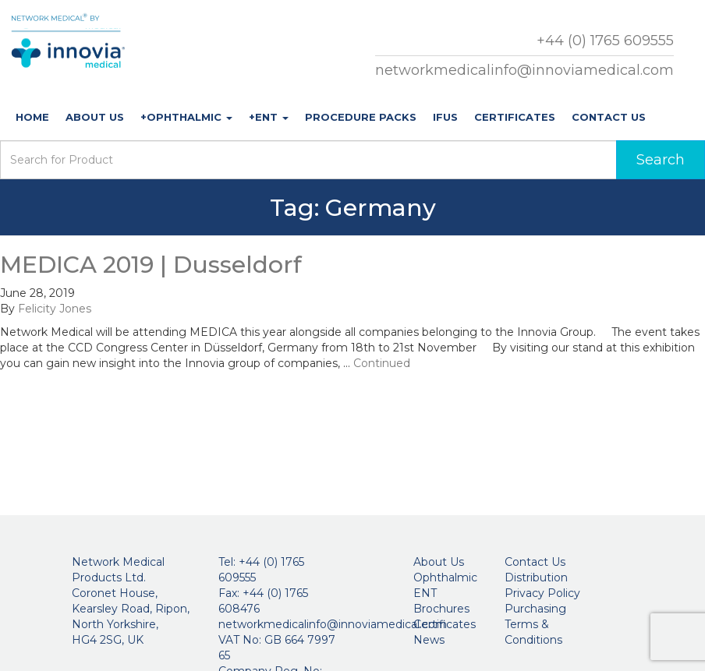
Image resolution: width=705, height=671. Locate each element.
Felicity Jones (54, 309)
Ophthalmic (445, 577)
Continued (381, 363)
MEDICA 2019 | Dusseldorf (151, 264)
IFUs (445, 117)
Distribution (536, 577)
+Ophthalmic (186, 117)
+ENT (269, 117)
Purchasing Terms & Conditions (535, 624)
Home (32, 117)
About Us (95, 117)
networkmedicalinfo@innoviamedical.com (524, 70)
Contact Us (609, 117)
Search (660, 159)
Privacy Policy (542, 593)
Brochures (441, 609)
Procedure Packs (360, 117)
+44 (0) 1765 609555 (605, 40)
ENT (425, 593)
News (429, 640)
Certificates (514, 117)
